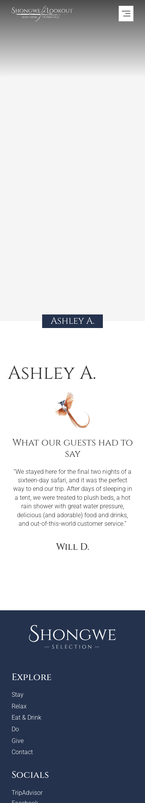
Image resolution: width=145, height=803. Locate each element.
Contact (22, 752)
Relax (19, 706)
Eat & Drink (26, 717)
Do (15, 729)
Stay (18, 694)
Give (18, 740)
